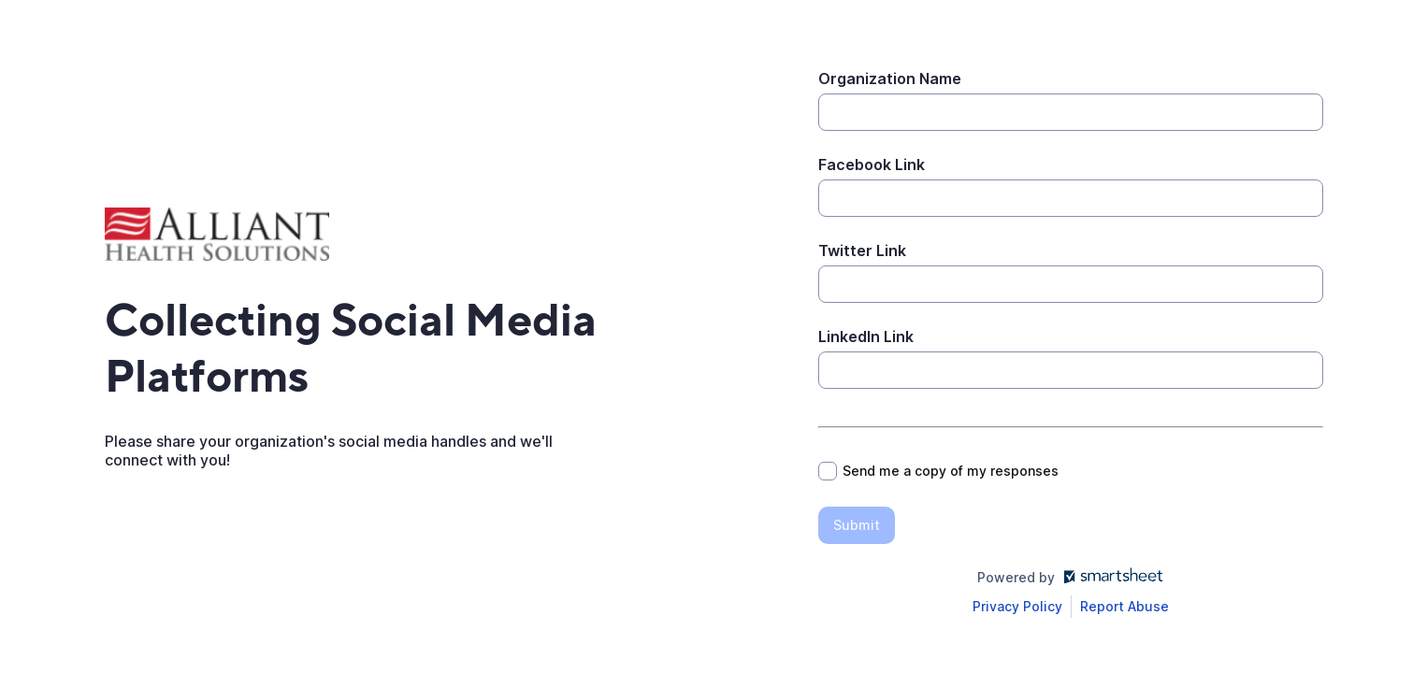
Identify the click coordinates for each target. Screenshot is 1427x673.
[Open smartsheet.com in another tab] (1109, 577)
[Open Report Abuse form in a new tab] (1124, 606)
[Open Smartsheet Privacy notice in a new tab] (1017, 606)
